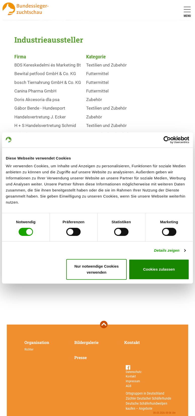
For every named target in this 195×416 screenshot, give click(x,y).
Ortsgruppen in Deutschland (145, 393)
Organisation (36, 342)
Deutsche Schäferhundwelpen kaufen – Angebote (146, 405)
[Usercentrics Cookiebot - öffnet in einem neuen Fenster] (167, 140)
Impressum (133, 381)
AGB (128, 386)
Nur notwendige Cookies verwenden (96, 269)
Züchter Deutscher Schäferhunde (148, 398)
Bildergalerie (86, 342)
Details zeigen (166, 250)
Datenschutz (134, 372)
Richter (29, 349)
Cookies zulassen (159, 269)
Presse (80, 357)
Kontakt (132, 342)
